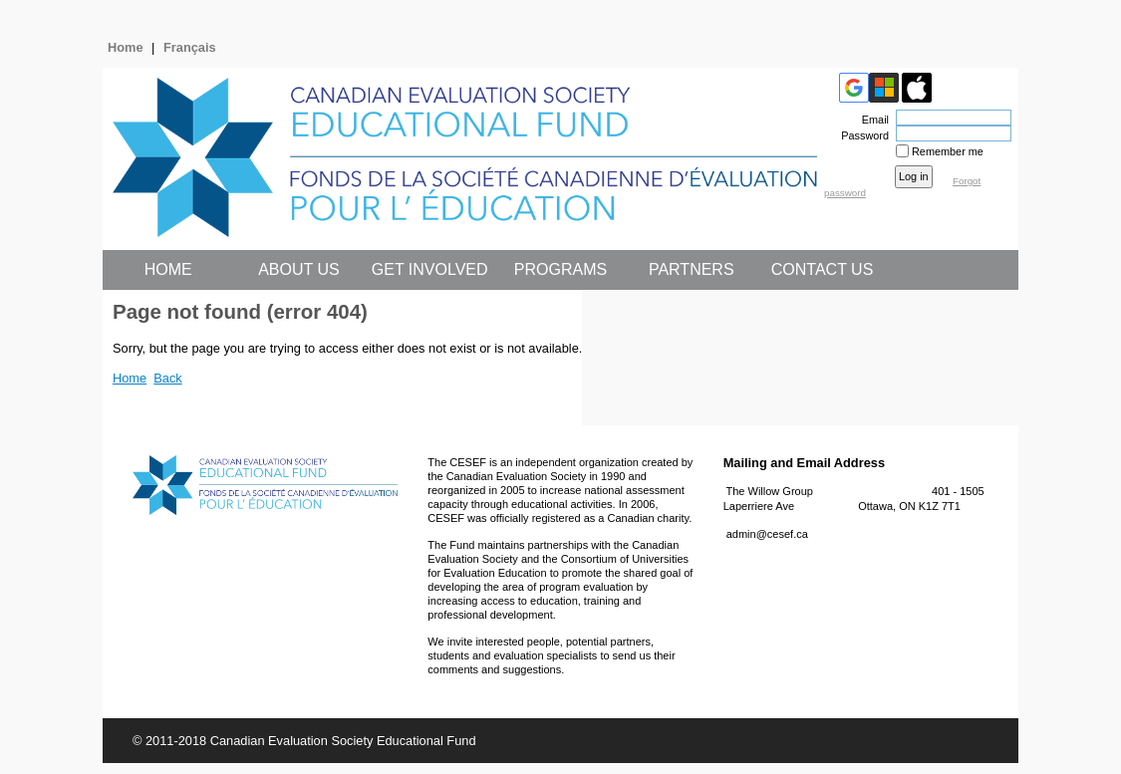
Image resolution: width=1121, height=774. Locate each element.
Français (189, 47)
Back (167, 378)
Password (861, 135)
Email (872, 120)
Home (125, 47)
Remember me (947, 151)
